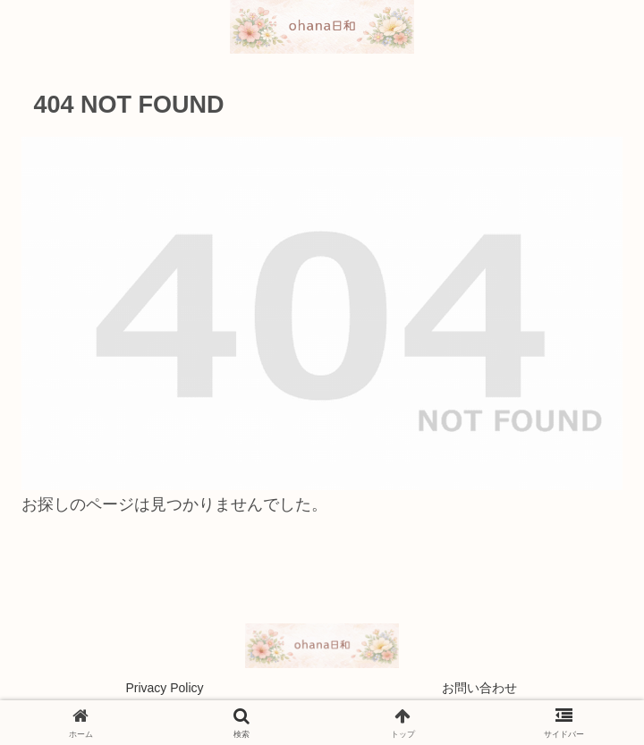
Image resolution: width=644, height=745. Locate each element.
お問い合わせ (479, 688)
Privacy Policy (164, 688)
